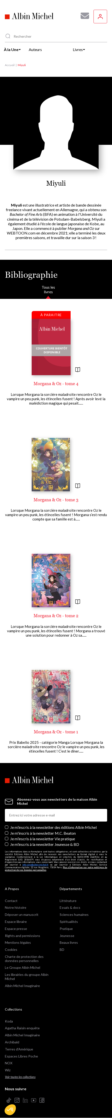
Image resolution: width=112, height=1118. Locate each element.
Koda (9, 1021)
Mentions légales (18, 942)
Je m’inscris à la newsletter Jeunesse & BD (44, 844)
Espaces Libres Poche (21, 1056)
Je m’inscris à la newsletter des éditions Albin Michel (53, 827)
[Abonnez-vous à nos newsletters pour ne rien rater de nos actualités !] (83, 15)
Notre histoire (15, 907)
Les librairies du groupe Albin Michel (26, 976)
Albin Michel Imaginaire (22, 986)
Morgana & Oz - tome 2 (56, 615)
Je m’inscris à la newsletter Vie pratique (42, 838)
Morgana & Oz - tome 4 (56, 383)
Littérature (68, 901)
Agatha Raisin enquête (22, 1028)
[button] (10, 1110)
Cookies (11, 949)
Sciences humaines (74, 914)
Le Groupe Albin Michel (22, 967)
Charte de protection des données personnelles (24, 958)
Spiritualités (69, 921)
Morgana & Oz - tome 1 (56, 731)
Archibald (12, 1042)
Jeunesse (67, 936)
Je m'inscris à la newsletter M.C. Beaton (43, 833)
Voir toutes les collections (20, 1077)
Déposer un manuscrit (21, 914)
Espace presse (16, 929)
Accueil (10, 65)
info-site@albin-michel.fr (35, 864)
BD (62, 949)
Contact (11, 901)
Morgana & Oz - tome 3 (56, 499)
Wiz (7, 1070)
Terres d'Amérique (19, 1049)
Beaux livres (69, 942)
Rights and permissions (22, 936)
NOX (8, 1063)
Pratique (66, 929)
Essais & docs (70, 907)
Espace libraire (16, 921)
